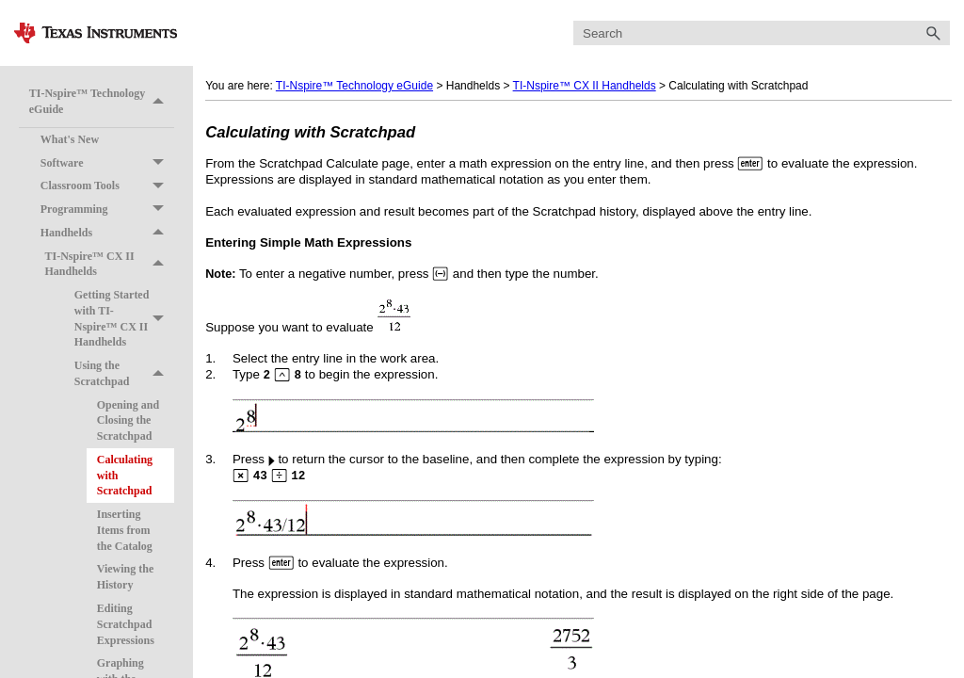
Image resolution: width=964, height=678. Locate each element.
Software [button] (107, 163)
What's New (69, 139)
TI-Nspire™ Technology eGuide (101, 101)
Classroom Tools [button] (107, 186)
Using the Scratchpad (124, 374)
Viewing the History (125, 576)
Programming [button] (107, 209)
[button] (933, 33)
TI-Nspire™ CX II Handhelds (109, 264)
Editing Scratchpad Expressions (125, 624)
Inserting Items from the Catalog (125, 530)
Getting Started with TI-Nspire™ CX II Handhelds (124, 318)
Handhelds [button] (107, 233)
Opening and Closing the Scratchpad (128, 421)
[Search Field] (761, 33)
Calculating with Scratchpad (125, 475)
